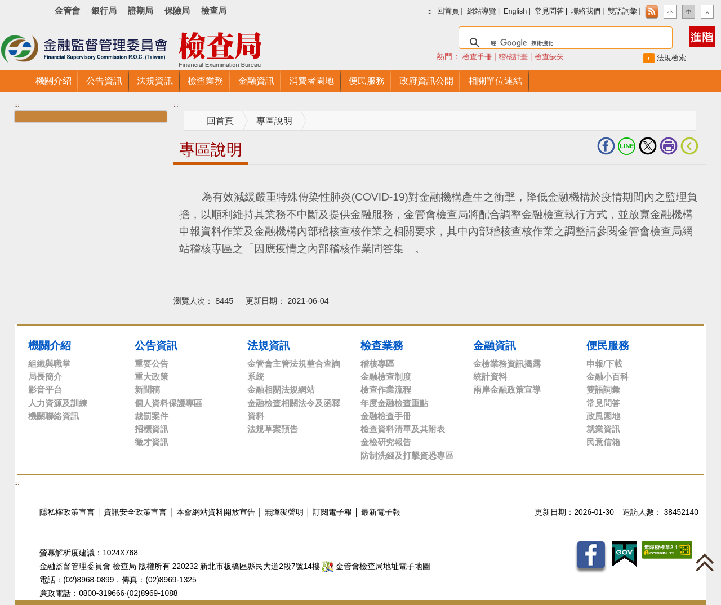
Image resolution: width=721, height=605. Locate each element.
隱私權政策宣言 (67, 512)
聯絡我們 (585, 11)
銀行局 (104, 10)
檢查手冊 (477, 56)
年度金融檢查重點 (394, 403)
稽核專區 (377, 363)
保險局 (177, 10)
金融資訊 (494, 345)
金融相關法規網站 (281, 389)
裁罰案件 (151, 416)
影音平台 (45, 389)
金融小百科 (607, 376)
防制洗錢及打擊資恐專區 (406, 455)
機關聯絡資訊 (53, 416)
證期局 (140, 10)
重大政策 (151, 376)
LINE (627, 146)
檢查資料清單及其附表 (402, 429)
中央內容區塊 (200, 182)
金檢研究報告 (385, 442)
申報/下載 (604, 363)
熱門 (467, 56)
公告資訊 (156, 345)
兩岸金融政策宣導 (507, 389)
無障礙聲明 (284, 512)
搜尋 (443, 30)
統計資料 (490, 376)
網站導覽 (481, 11)
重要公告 (151, 363)
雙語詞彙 (622, 11)
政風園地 (603, 416)
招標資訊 (151, 429)
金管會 (67, 10)
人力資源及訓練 (57, 403)
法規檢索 (671, 58)
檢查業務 (381, 345)
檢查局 (213, 10)
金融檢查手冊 (385, 416)
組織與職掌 (49, 363)
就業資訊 (603, 429)
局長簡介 (45, 376)
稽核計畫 (513, 56)
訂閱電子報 (332, 512)
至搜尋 (308, 50)
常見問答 (549, 11)
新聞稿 (147, 389)
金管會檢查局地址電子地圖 (376, 566)
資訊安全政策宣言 (135, 512)
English (515, 11)
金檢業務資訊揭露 (507, 363)
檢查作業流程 (385, 389)
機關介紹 (49, 345)
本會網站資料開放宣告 (215, 512)
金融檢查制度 (385, 376)
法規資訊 (268, 345)
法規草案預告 (272, 429)
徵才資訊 (151, 442)
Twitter (648, 146)
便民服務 (607, 345)
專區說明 (274, 121)
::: (429, 11)
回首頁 (448, 11)
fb (606, 146)
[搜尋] (564, 43)
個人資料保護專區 (168, 403)
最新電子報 (380, 512)
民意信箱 (603, 442)
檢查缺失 (549, 56)
